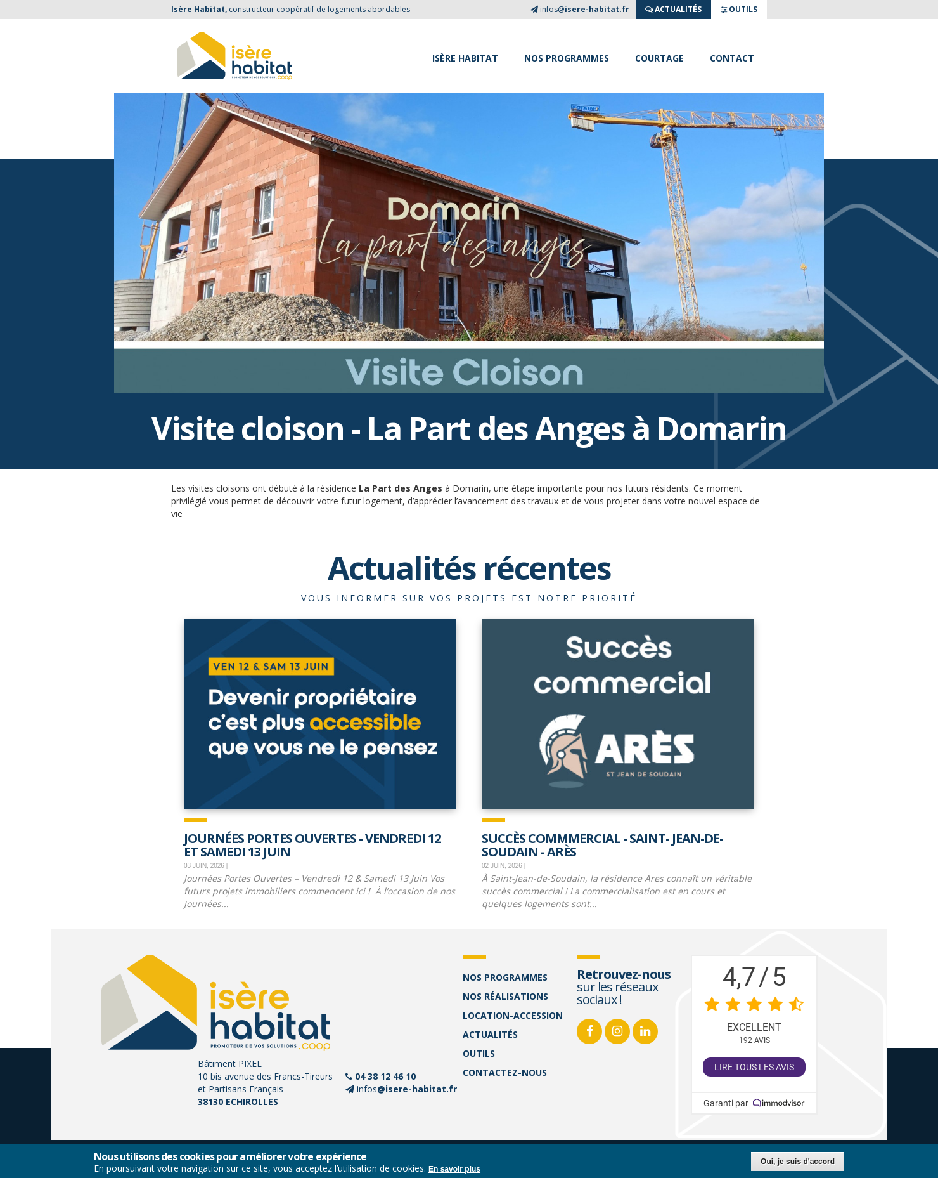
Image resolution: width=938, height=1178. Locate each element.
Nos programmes (566, 58)
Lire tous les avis (754, 1067)
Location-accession (513, 1015)
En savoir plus (454, 1169)
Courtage (659, 58)
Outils (479, 1053)
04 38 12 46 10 (385, 1076)
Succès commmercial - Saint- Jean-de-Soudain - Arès (602, 844)
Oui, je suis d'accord (798, 1161)
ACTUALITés (673, 9)
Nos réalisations (505, 996)
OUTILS (739, 9)
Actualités (490, 1034)
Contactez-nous (505, 1072)
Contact (732, 58)
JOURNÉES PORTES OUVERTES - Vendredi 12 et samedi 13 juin (312, 844)
